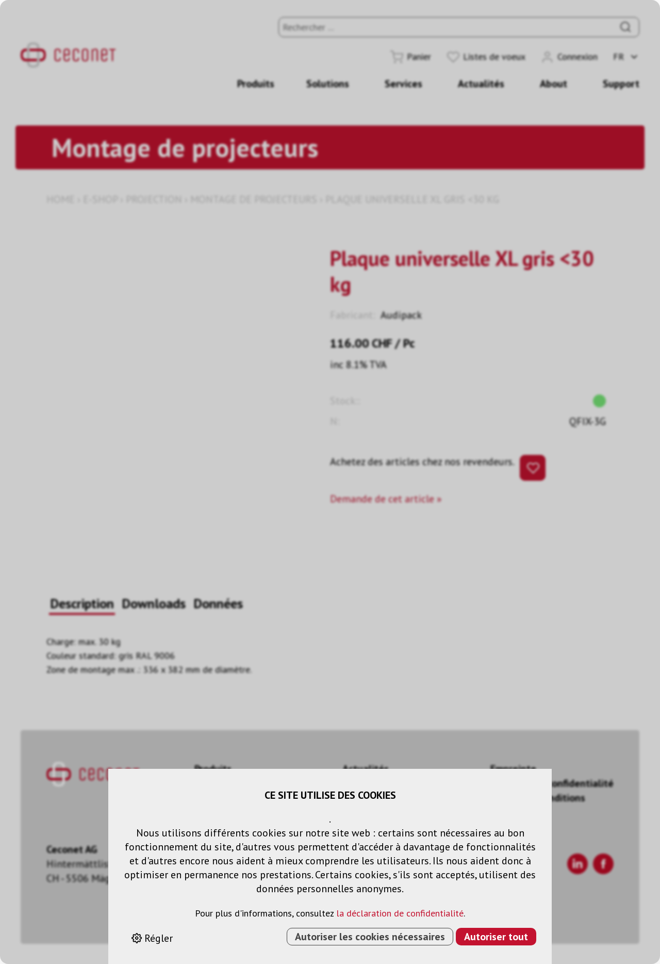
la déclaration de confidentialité (400, 913)
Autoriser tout (496, 936)
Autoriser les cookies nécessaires (370, 936)
